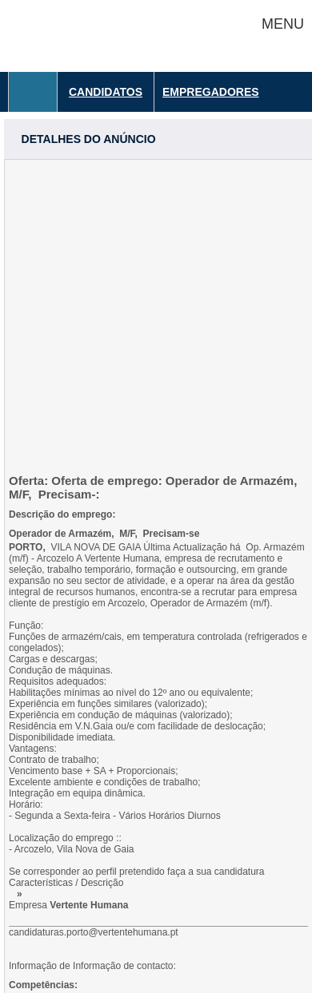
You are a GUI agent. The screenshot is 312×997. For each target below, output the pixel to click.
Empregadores (210, 91)
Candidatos (105, 91)
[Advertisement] (156, 315)
